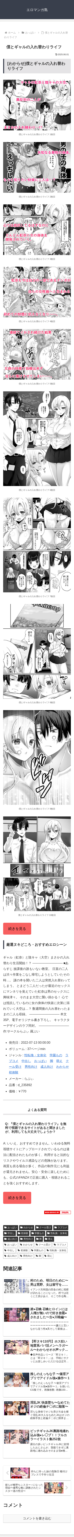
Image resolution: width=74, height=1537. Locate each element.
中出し (26, 1061)
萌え (59, 1061)
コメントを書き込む (37, 1518)
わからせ (62, 1066)
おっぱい (40, 1061)
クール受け (43, 1227)
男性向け (31, 1066)
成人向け (46, 1066)
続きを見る (17, 929)
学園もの (56, 1055)
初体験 (13, 1072)
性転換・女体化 (35, 1055)
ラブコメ (60, 1227)
